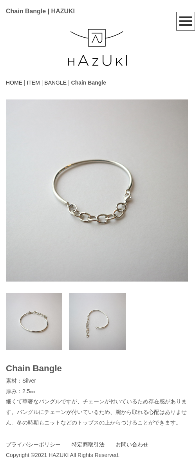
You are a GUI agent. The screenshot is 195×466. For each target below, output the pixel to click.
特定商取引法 (88, 444)
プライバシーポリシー (33, 444)
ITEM (33, 82)
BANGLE (55, 82)
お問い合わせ (132, 444)
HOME (14, 82)
